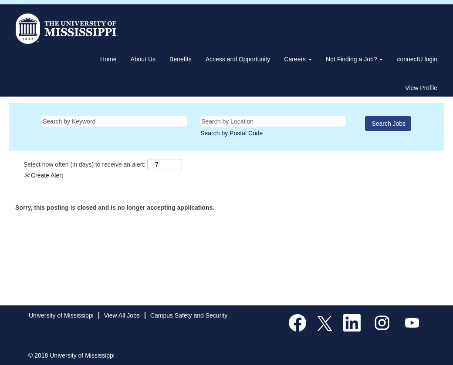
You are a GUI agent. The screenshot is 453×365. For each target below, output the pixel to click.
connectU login (417, 59)
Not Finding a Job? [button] (354, 59)
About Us (143, 59)
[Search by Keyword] (114, 121)
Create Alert (43, 175)
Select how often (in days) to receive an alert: (84, 164)
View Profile (421, 87)
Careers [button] (298, 59)
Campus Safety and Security (188, 315)
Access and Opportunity (238, 59)
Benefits (180, 59)
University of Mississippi (61, 315)
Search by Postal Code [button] (231, 133)
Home (108, 59)
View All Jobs (122, 315)
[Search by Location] (272, 121)
